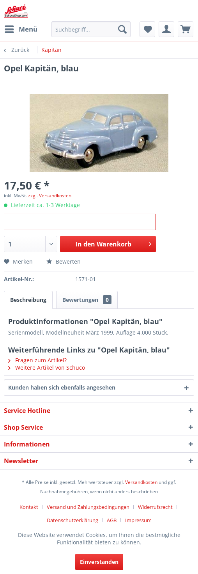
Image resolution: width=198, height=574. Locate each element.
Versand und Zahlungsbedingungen (88, 506)
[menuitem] (20, 29)
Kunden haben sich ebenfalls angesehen (61, 387)
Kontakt (28, 506)
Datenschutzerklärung (72, 520)
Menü (21, 28)
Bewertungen (86, 299)
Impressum (138, 520)
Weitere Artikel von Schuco (46, 367)
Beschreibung (28, 299)
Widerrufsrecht (155, 506)
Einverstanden (99, 561)
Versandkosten (141, 482)
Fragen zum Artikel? (37, 360)
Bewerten (63, 261)
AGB (112, 520)
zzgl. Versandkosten (49, 195)
